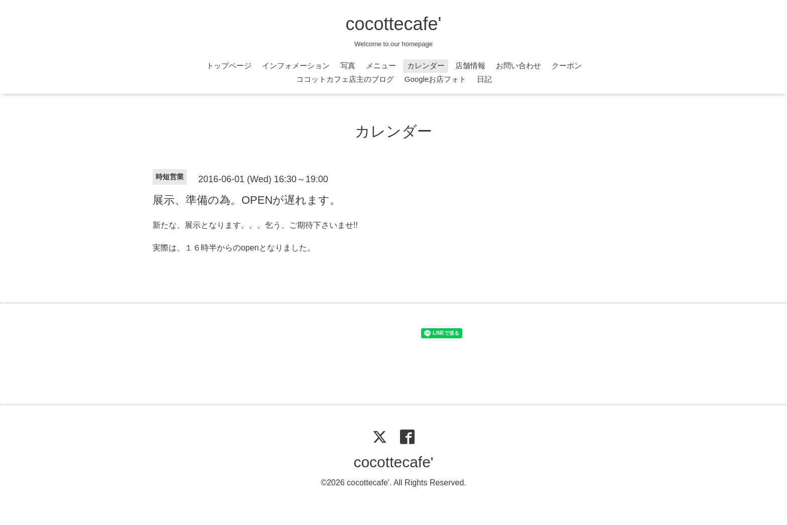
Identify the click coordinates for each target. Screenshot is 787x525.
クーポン (567, 65)
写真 (347, 65)
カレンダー (426, 65)
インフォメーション (296, 65)
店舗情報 (470, 65)
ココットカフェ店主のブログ (345, 79)
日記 (484, 79)
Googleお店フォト (435, 79)
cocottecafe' (394, 24)
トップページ (228, 65)
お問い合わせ (518, 65)
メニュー (381, 65)
